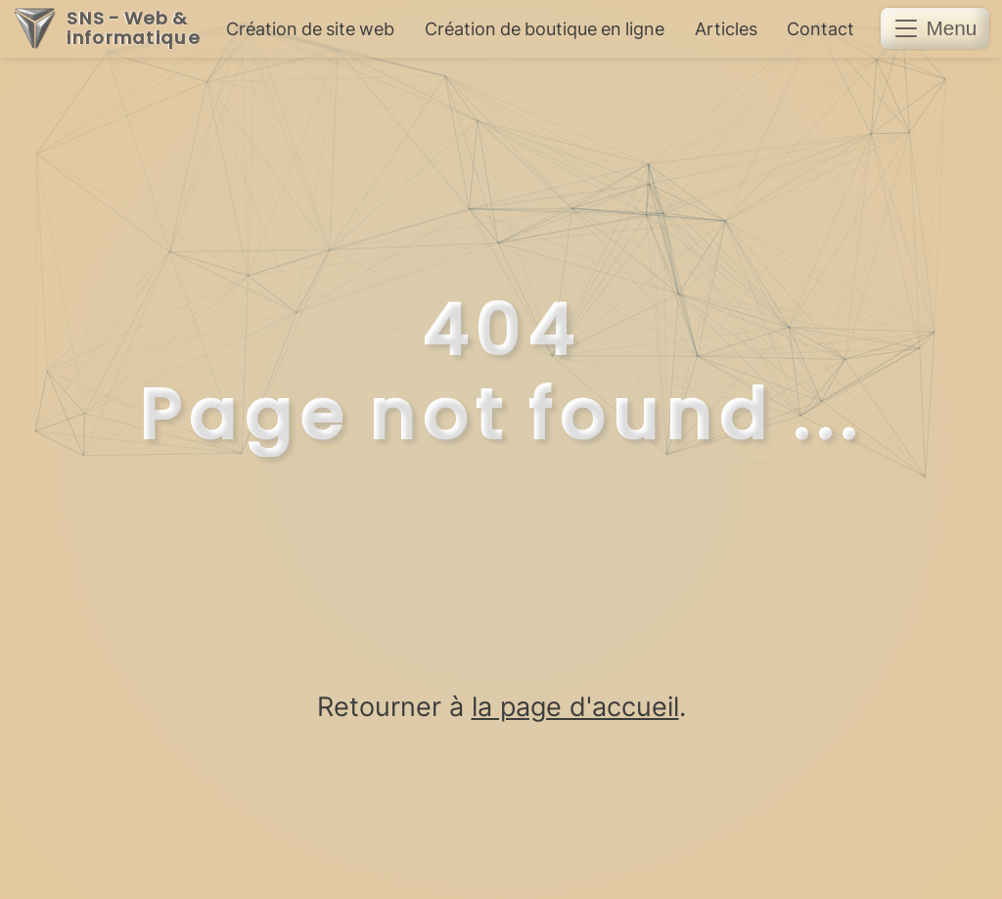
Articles (726, 29)
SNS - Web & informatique (133, 29)
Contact (820, 29)
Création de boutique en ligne (544, 29)
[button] (935, 28)
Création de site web (310, 29)
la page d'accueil (575, 706)
